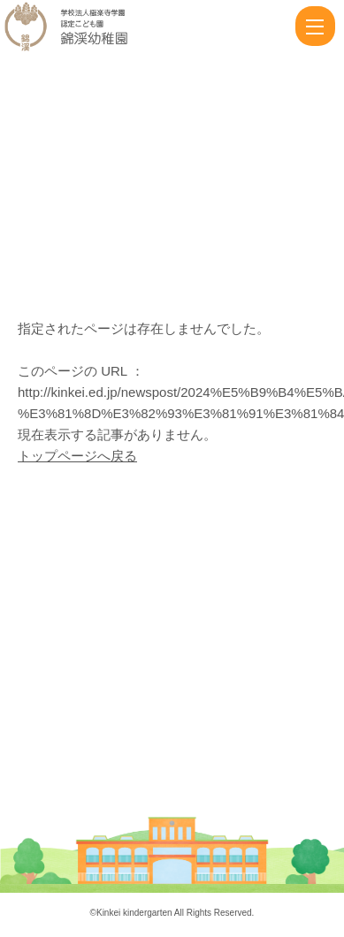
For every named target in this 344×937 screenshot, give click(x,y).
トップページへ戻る (77, 455)
